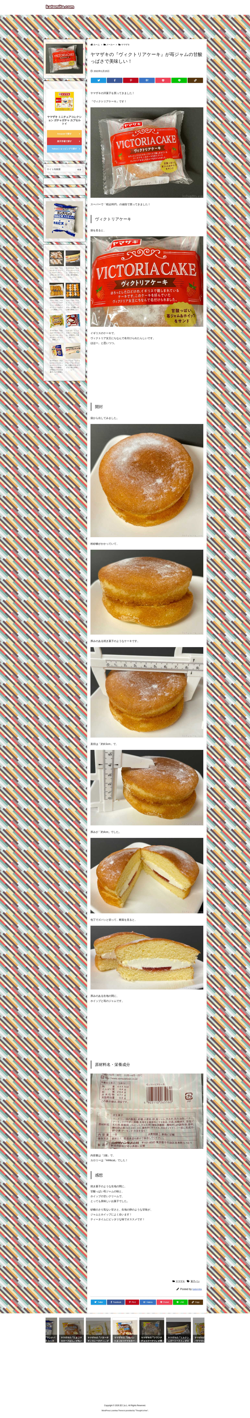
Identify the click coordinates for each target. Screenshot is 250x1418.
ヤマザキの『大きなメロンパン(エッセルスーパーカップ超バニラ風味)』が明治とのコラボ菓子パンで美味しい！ (56, 367)
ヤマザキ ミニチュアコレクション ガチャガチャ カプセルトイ (64, 120)
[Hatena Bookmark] (147, 80)
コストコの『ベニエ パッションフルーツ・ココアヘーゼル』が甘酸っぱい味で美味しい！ (72, 305)
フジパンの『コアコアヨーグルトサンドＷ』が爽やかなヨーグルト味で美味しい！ (72, 365)
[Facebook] (114, 80)
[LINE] (179, 80)
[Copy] (195, 80)
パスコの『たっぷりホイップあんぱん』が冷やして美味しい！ (72, 334)
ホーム (96, 44)
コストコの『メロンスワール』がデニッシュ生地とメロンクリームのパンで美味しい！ (56, 305)
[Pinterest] (130, 80)
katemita (197, 1289)
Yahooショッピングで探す (64, 149)
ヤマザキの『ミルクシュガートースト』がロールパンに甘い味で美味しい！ (72, 272)
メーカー (110, 44)
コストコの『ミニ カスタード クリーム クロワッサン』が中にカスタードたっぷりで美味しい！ (56, 273)
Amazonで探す (64, 134)
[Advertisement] (125, 25)
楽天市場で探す (64, 141)
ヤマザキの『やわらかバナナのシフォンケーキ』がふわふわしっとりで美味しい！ (56, 335)
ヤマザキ (125, 44)
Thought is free (141, 1410)
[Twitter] (98, 80)
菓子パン (195, 1281)
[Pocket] (163, 80)
